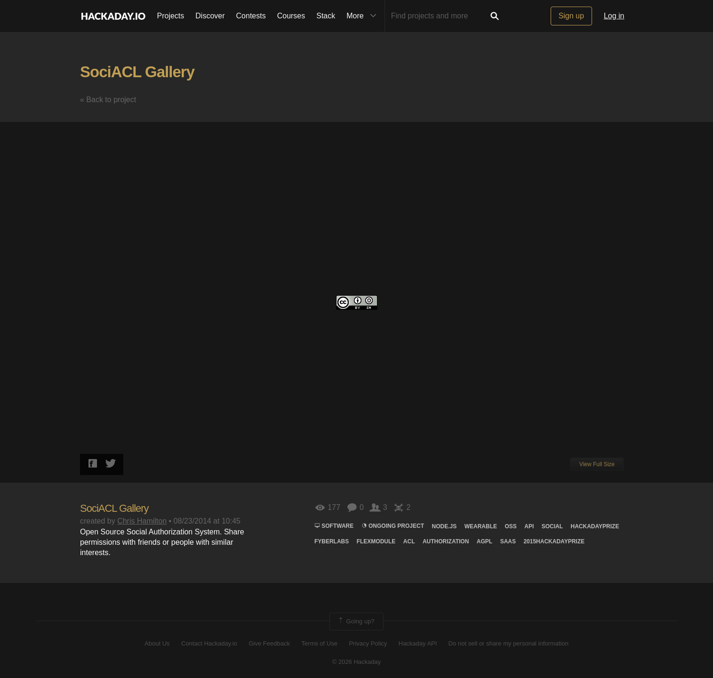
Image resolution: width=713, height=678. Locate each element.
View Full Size (597, 464)
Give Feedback (268, 643)
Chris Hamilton (142, 521)
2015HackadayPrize (554, 541)
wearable (481, 526)
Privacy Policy (368, 643)
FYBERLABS (331, 541)
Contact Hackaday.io (209, 643)
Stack (325, 16)
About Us (156, 643)
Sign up (571, 16)
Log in (614, 16)
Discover (209, 16)
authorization (446, 541)
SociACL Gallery (137, 72)
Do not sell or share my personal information (509, 643)
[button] (624, 137)
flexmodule (376, 541)
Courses (291, 16)
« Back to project (108, 100)
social (552, 526)
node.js (444, 526)
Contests (251, 16)
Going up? (356, 621)
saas (508, 541)
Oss (510, 526)
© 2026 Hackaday (356, 661)
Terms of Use (319, 643)
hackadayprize (594, 526)
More (363, 16)
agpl (484, 541)
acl (409, 541)
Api (529, 526)
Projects (170, 16)
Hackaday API (418, 643)
